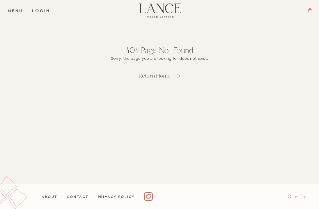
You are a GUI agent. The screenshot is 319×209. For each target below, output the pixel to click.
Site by (297, 196)
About (49, 196)
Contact (77, 196)
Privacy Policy (116, 196)
